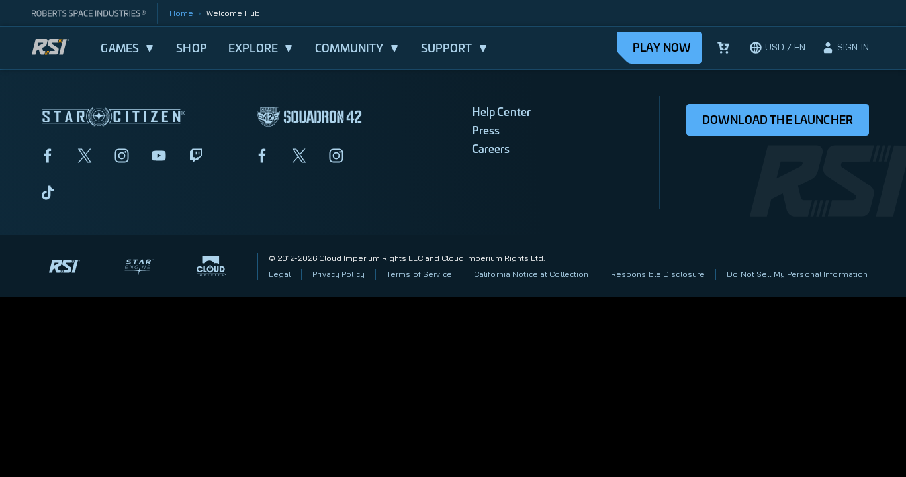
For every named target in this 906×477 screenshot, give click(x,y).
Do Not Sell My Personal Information (797, 274)
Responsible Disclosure (658, 274)
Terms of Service (419, 274)
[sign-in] (845, 47)
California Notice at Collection (531, 274)
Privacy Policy (338, 274)
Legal (280, 274)
